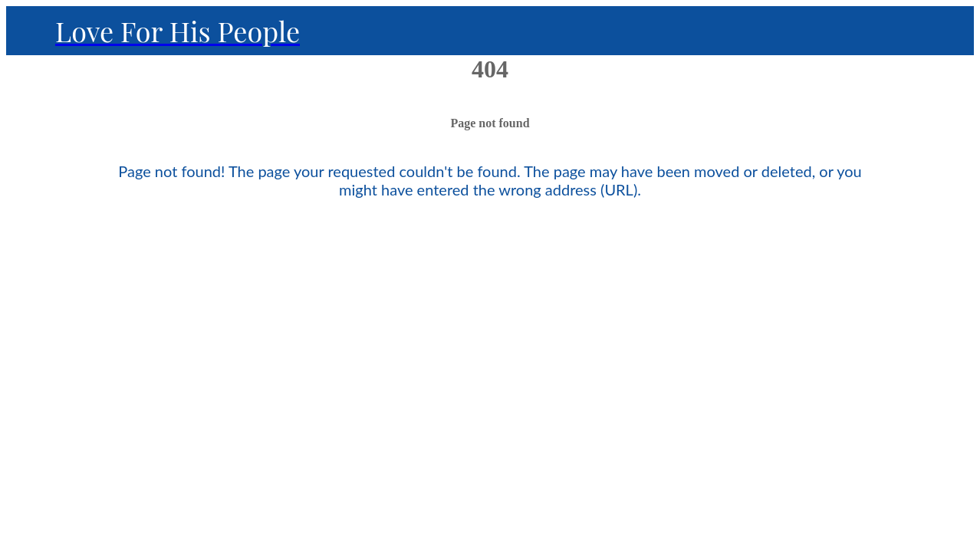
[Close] (30, 30)
